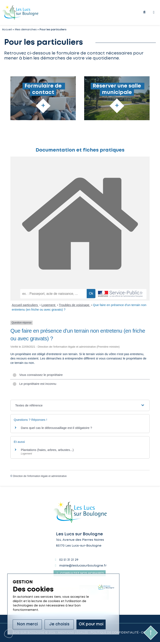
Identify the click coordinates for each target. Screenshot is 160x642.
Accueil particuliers (25, 305)
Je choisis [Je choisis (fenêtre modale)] (59, 624)
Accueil (7, 29)
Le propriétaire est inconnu (34, 383)
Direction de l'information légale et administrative (40, 476)
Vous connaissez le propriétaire (37, 375)
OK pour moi (91, 624)
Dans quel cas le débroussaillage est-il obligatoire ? (56, 428)
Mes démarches (26, 29)
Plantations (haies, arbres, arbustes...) (47, 450)
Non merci (27, 624)
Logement (48, 305)
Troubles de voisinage (74, 305)
